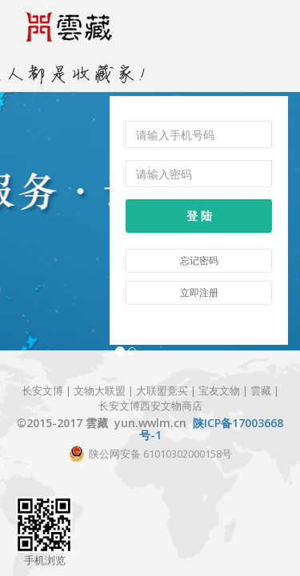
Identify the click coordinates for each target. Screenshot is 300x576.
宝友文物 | (224, 390)
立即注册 (199, 292)
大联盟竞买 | (167, 390)
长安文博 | (48, 390)
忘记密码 (199, 260)
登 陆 (199, 215)
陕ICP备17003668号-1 (211, 428)
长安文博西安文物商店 (150, 405)
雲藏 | (264, 390)
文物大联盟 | (104, 390)
